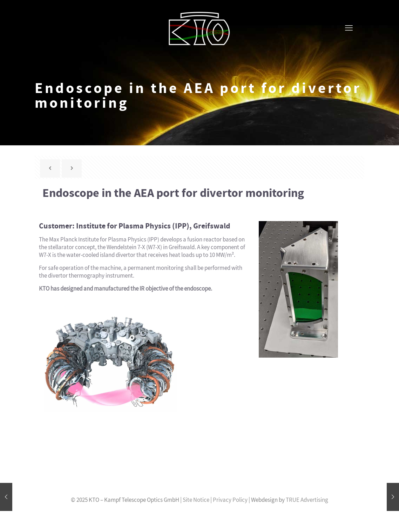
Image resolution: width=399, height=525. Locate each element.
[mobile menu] (349, 28)
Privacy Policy (230, 500)
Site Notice (196, 500)
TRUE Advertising (307, 500)
